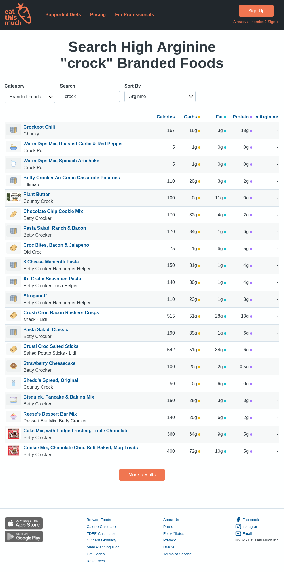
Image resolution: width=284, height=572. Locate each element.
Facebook (247, 520)
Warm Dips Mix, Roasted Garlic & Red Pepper (73, 143)
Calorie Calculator (102, 526)
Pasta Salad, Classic (46, 329)
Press (168, 526)
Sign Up (256, 10)
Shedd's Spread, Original (51, 380)
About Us (171, 520)
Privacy (169, 540)
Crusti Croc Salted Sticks (51, 346)
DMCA (169, 547)
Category (14, 86)
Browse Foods (99, 520)
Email (243, 534)
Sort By (132, 86)
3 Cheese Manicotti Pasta (51, 261)
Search (67, 86)
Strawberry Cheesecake (50, 363)
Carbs (192, 116)
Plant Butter (37, 194)
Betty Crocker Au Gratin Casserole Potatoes (72, 177)
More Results (142, 474)
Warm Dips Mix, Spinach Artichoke (61, 160)
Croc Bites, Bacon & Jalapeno (56, 245)
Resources (96, 561)
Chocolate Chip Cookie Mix (53, 211)
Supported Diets (63, 14)
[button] (30, 97)
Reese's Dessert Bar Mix (50, 413)
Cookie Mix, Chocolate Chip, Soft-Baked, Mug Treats (81, 447)
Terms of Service (177, 554)
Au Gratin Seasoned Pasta (52, 278)
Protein (242, 116)
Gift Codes (96, 554)
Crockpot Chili (39, 126)
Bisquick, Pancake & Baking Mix (59, 396)
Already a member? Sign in (256, 22)
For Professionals (134, 14)
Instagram (247, 527)
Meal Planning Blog (103, 547)
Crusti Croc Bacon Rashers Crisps (61, 312)
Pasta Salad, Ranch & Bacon (55, 228)
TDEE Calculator (101, 533)
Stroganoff (35, 295)
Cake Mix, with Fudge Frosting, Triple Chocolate (76, 430)
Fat (221, 116)
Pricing (98, 14)
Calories (166, 116)
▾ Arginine (267, 116)
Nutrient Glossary (101, 540)
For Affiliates (173, 533)
